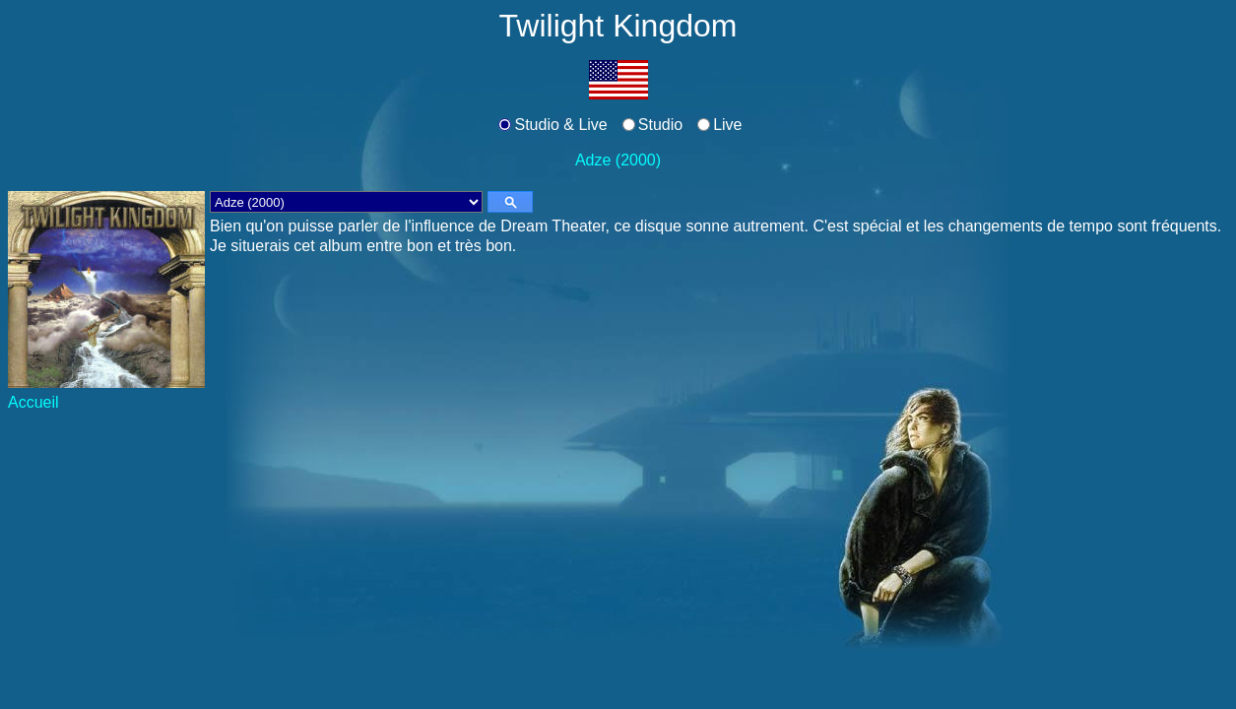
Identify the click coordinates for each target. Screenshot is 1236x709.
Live (727, 124)
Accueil (33, 402)
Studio (660, 124)
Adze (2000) (618, 160)
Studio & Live (560, 124)
